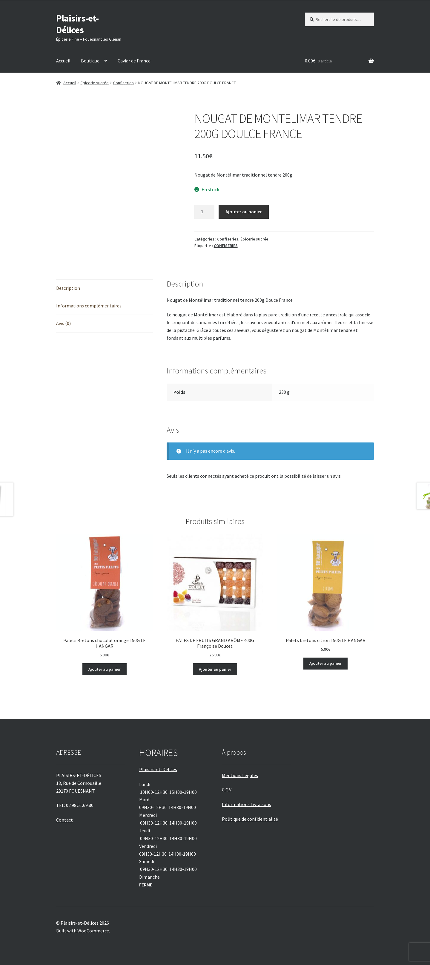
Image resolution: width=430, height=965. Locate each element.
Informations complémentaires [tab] (89, 306)
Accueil (63, 61)
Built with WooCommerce (82, 931)
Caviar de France (134, 61)
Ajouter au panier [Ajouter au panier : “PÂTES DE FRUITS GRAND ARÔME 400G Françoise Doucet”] (215, 669)
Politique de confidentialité (250, 819)
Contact (64, 820)
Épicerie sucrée (95, 82)
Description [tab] (68, 288)
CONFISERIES (226, 245)
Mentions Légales (240, 775)
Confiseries (123, 82)
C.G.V (226, 790)
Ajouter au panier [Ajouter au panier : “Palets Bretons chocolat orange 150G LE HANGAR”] (104, 669)
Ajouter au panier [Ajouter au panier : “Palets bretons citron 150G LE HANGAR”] (325, 663)
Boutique (90, 61)
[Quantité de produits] (204, 212)
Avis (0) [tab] (63, 323)
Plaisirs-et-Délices (77, 24)
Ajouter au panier (243, 212)
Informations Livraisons (246, 804)
